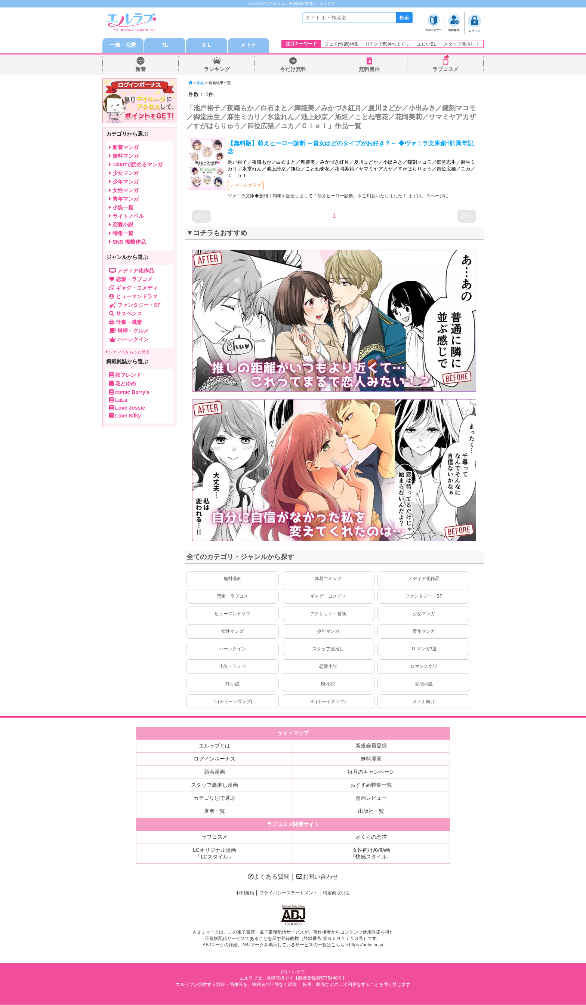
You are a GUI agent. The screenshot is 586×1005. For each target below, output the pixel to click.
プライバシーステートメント (288, 893)
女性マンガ (232, 631)
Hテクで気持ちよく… (388, 44)
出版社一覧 (371, 811)
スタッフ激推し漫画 (214, 785)
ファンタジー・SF (423, 596)
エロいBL (426, 44)
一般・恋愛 (123, 46)
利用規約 (245, 893)
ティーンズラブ (245, 186)
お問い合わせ (317, 877)
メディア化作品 (424, 579)
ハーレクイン (232, 649)
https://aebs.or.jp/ (366, 945)
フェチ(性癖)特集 (341, 44)
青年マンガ (424, 631)
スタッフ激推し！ (461, 44)
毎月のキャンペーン (371, 772)
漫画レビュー (371, 798)
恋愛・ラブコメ (232, 596)
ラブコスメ (445, 70)
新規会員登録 (371, 746)
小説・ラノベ (232, 666)
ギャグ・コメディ (328, 596)
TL (164, 46)
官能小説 (424, 684)
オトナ (248, 46)
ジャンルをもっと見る (128, 352)
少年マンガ (328, 631)
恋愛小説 (328, 666)
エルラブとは (214, 746)
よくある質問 (269, 877)
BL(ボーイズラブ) (328, 702)
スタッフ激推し (328, 649)
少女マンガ (424, 614)
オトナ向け (424, 702)
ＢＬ (206, 46)
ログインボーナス (214, 759)
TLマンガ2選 (424, 649)
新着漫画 (214, 772)
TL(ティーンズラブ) (232, 702)
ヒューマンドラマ (232, 614)
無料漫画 (369, 70)
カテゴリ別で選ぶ (214, 798)
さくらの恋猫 (371, 837)
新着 (140, 70)
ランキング (217, 70)
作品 (200, 83)
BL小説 (328, 684)
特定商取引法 (336, 893)
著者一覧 (214, 811)
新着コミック (328, 579)
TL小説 (232, 684)
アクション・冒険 (328, 614)
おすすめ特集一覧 (371, 785)
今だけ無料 (293, 70)
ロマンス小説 (423, 666)
